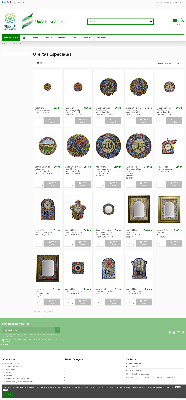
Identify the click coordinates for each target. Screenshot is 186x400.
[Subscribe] (57, 330)
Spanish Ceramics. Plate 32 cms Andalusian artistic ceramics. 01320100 (73, 170)
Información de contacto (13, 367)
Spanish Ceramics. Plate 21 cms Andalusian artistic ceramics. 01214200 (43, 170)
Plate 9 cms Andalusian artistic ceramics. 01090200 (43, 110)
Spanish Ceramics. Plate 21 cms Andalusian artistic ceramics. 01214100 (165, 111)
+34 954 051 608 (135, 370)
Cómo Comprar (9, 370)
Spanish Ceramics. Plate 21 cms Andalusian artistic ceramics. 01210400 (104, 111)
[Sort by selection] (165, 63)
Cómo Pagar (8, 373)
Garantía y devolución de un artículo (18, 379)
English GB (163, 2)
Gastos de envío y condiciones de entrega (19, 382)
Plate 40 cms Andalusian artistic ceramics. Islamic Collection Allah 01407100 (103, 171)
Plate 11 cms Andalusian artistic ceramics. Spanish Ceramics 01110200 (73, 111)
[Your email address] (28, 330)
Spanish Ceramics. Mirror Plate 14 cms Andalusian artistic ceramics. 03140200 (104, 233)
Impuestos (8, 376)
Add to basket (52, 121)
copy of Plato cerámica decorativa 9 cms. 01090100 (165, 169)
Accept (8, 394)
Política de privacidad (12, 363)
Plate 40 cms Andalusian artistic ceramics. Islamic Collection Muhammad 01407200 (133, 172)
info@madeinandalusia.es (139, 374)
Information (20, 2)
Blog (182, 6)
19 (177, 63)
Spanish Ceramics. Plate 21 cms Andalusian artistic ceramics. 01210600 (134, 111)
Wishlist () (177, 2)
